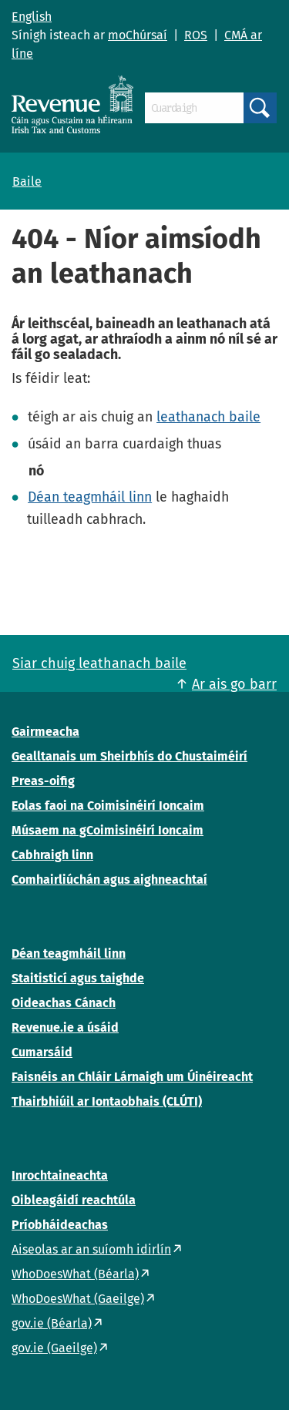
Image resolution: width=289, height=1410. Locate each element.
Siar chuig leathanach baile (99, 663)
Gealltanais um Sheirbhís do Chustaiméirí (129, 756)
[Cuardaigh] (194, 107)
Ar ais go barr (234, 684)
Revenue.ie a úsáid (65, 1027)
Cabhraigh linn (52, 855)
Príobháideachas (60, 1224)
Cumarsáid (42, 1052)
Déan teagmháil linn (90, 496)
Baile (27, 181)
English (32, 16)
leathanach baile (208, 416)
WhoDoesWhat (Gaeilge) (78, 1298)
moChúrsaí (137, 35)
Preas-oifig (43, 781)
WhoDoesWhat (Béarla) (75, 1274)
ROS (195, 35)
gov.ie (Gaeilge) (54, 1348)
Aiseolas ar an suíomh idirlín (91, 1249)
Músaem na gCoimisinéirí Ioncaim (107, 830)
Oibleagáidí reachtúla (74, 1200)
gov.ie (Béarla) (52, 1323)
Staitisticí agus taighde (78, 978)
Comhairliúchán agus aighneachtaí (109, 879)
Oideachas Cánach (64, 1002)
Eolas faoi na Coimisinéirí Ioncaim (108, 805)
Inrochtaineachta (60, 1175)
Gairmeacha (45, 731)
